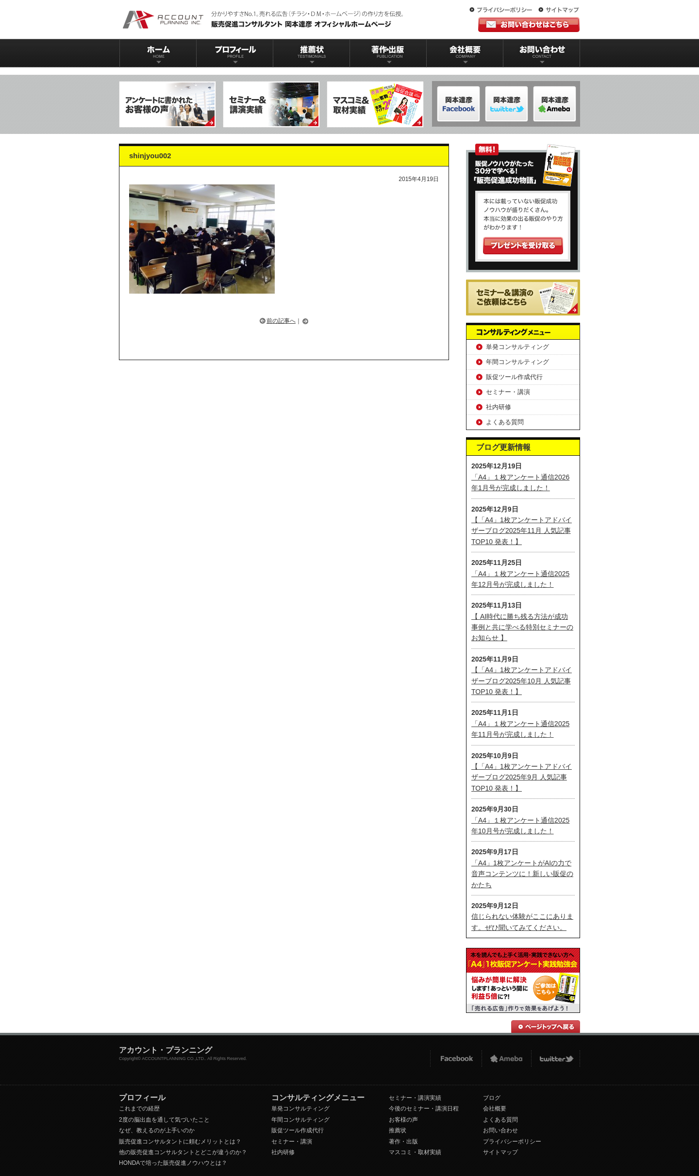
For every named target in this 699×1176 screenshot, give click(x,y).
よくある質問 (505, 422)
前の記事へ (281, 320)
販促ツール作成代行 (514, 377)
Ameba (506, 1059)
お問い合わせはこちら (529, 24)
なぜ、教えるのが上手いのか (157, 1130)
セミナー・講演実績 (415, 1097)
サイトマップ (558, 10)
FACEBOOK (456, 1059)
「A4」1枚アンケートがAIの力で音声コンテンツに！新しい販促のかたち (522, 874)
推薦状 (311, 53)
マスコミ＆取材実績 (375, 104)
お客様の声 (403, 1119)
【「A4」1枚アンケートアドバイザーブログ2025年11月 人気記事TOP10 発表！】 (521, 531)
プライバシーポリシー (502, 10)
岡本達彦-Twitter (554, 104)
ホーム (157, 53)
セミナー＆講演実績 (271, 104)
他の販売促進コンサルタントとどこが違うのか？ (183, 1152)
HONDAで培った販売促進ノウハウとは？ (173, 1162)
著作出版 (388, 53)
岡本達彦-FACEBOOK (458, 104)
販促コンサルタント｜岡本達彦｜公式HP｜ (264, 19)
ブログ (491, 1097)
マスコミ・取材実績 (415, 1152)
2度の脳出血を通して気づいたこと (164, 1119)
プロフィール (234, 53)
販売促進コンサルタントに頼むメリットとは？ (180, 1141)
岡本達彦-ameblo (506, 104)
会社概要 (465, 53)
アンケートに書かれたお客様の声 (167, 104)
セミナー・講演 (508, 392)
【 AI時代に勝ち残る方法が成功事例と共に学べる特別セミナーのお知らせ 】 (522, 627)
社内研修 (498, 407)
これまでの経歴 (139, 1108)
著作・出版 (403, 1141)
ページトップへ (545, 1026)
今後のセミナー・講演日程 (424, 1108)
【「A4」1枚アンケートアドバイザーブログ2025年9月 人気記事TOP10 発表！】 (521, 777)
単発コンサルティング (517, 346)
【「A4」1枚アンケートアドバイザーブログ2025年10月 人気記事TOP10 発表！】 (521, 681)
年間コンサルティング (517, 361)
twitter (555, 1059)
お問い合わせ (541, 53)
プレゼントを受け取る (523, 245)
